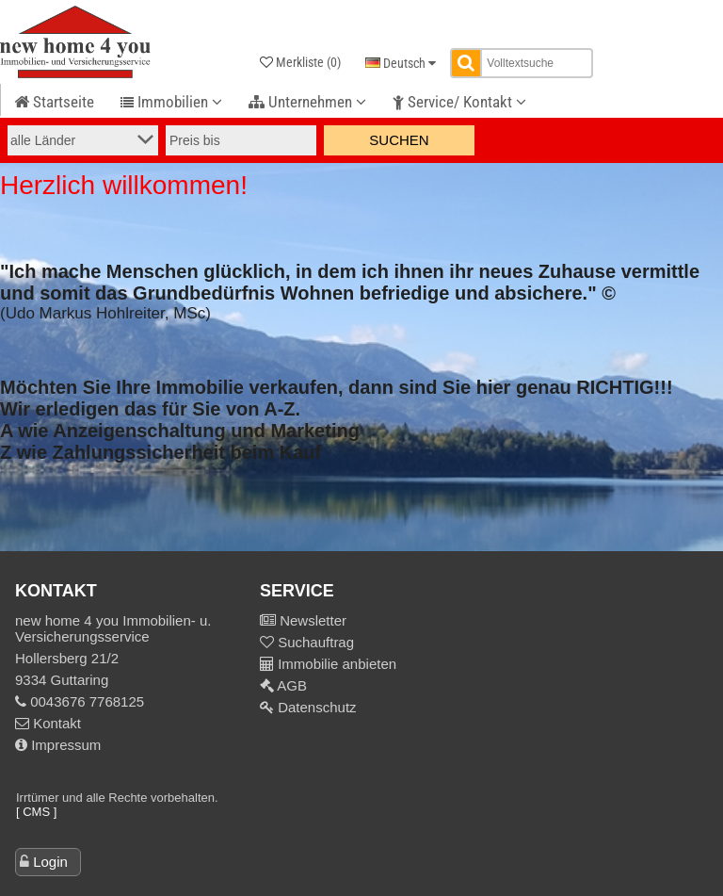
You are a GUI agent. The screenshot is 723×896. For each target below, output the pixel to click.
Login (50, 862)
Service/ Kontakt (459, 101)
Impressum (58, 745)
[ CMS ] (36, 812)
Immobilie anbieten (337, 664)
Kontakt (48, 723)
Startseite (54, 101)
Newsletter (311, 620)
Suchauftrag (314, 642)
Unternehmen (307, 101)
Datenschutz (315, 707)
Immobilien (171, 101)
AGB (290, 685)
